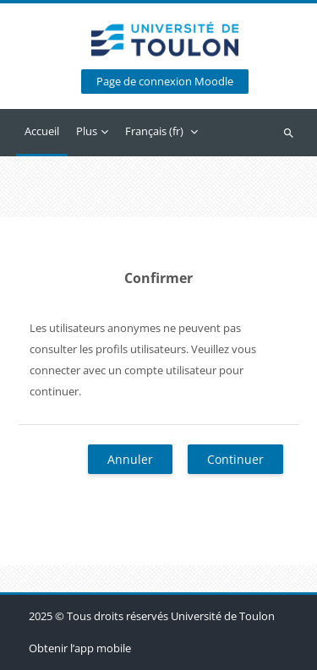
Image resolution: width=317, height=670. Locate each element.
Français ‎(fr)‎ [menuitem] (154, 131)
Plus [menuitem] (86, 131)
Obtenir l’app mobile (80, 648)
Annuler (130, 459)
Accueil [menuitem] (42, 131)
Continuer (235, 459)
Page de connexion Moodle (164, 81)
